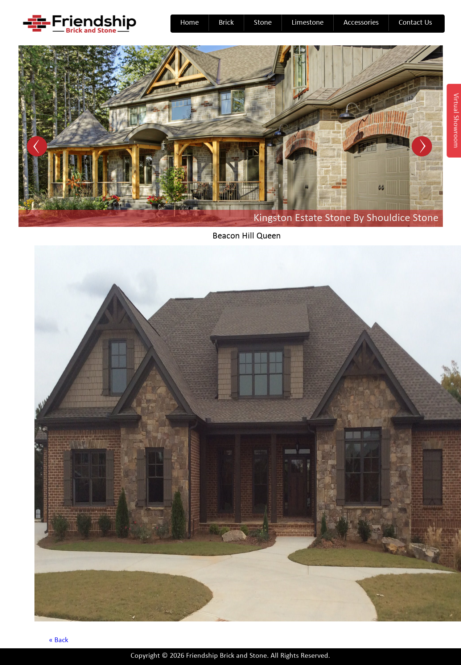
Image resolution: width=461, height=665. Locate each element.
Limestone (308, 22)
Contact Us (415, 22)
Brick (226, 22)
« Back (58, 640)
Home (189, 22)
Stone (263, 22)
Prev (38, 147)
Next (423, 147)
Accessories (361, 22)
